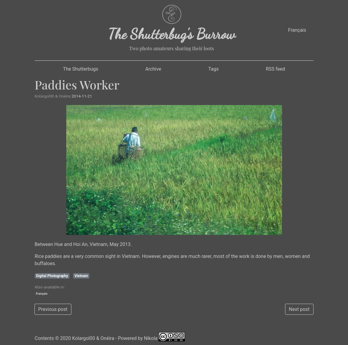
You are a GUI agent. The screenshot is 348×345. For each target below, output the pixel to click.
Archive (153, 69)
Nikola (150, 338)
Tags (213, 69)
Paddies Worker (77, 84)
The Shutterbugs (80, 69)
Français (297, 30)
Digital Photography (52, 276)
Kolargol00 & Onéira (93, 338)
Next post (299, 309)
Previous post (52, 309)
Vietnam (81, 276)
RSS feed (275, 69)
